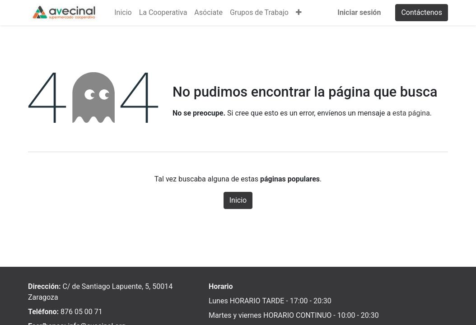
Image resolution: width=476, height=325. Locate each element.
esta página (411, 113)
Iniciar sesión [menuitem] (359, 12)
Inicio (238, 200)
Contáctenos (421, 12)
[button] (298, 13)
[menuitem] (123, 13)
